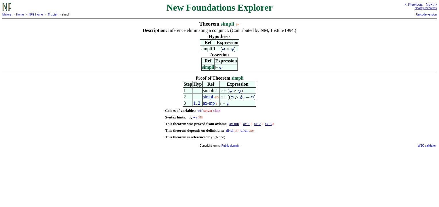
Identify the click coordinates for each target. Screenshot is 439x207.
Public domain (231, 145)
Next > (431, 4)
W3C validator (427, 145)
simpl (208, 96)
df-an (244, 130)
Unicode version (426, 14)
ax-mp (209, 103)
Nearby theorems (426, 8)
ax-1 (246, 124)
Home (20, 14)
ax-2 (257, 124)
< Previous (414, 4)
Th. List (52, 14)
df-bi (229, 130)
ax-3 (268, 124)
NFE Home (36, 14)
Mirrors (6, 14)
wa (195, 117)
